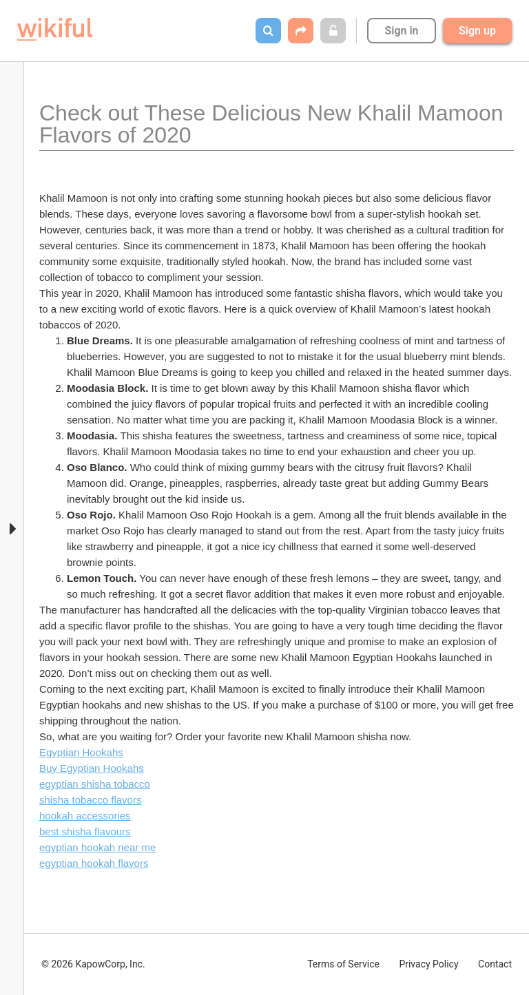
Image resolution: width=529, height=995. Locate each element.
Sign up (477, 30)
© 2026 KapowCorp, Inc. (93, 964)
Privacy (428, 964)
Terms (343, 964)
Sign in (401, 30)
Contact (495, 964)
